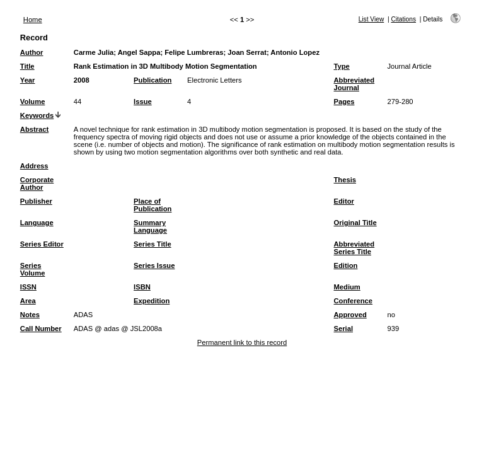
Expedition (152, 301)
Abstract (34, 129)
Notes (30, 314)
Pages (344, 101)
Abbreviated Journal (354, 83)
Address (34, 166)
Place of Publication (152, 204)
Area (28, 301)
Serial (343, 328)
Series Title (152, 244)
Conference (353, 301)
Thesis (345, 179)
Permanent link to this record (242, 342)
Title (27, 66)
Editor (344, 201)
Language (37, 222)
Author (31, 52)
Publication (152, 80)
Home (32, 19)
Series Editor (42, 244)
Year (27, 80)
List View (371, 19)
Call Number (41, 328)
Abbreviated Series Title (354, 247)
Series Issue (154, 265)
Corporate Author (37, 183)
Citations (403, 19)
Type (342, 66)
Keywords (37, 115)
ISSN (28, 287)
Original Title (355, 222)
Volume (32, 101)
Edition (346, 265)
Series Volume (32, 269)
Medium (347, 287)
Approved (350, 314)
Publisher (36, 201)
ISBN (142, 287)
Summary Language (150, 226)
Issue (143, 101)
